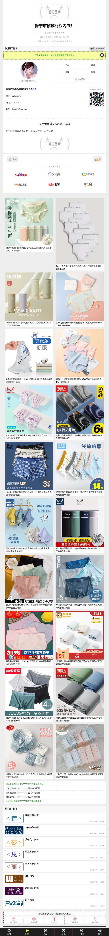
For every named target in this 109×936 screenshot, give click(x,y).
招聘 (67, 72)
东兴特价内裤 (32, 827)
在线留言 (82, 79)
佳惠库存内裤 (32, 815)
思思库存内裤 (32, 851)
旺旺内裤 (29, 876)
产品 (67, 65)
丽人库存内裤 (32, 864)
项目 (93, 72)
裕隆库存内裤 (32, 888)
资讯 (93, 65)
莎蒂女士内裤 (32, 839)
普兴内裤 (29, 900)
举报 (15, 159)
